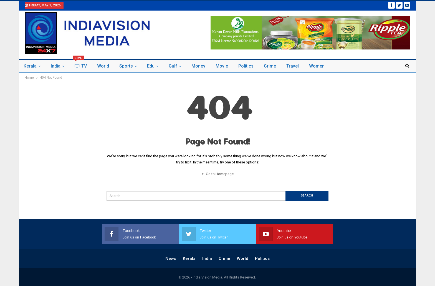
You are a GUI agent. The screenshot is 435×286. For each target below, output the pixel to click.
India (55, 66)
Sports (126, 66)
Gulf (173, 66)
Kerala (30, 66)
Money (198, 66)
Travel (292, 66)
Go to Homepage (218, 174)
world (103, 66)
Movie (222, 66)
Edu (151, 66)
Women (317, 66)
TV (80, 64)
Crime (270, 66)
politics (246, 66)
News (170, 258)
